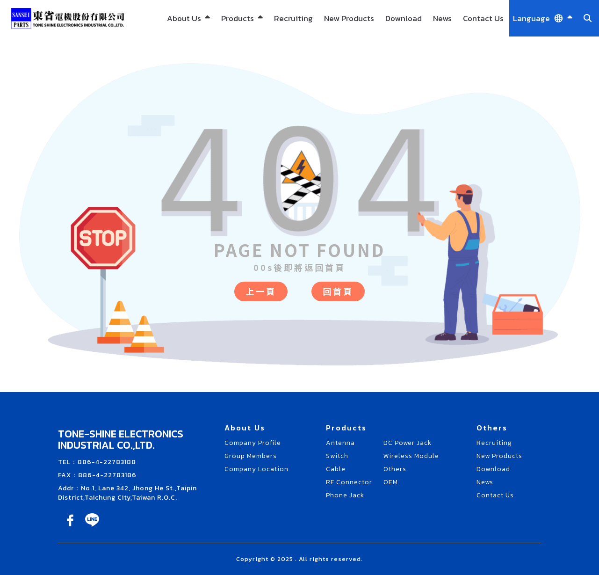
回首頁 (338, 291)
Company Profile (252, 443)
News (442, 18)
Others (394, 469)
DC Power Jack (407, 443)
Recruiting (293, 18)
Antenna (340, 443)
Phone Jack (345, 495)
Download (403, 18)
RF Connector (349, 482)
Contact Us (483, 18)
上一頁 (260, 291)
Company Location (256, 469)
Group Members (250, 456)
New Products (349, 18)
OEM (390, 482)
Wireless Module (411, 456)
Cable (336, 469)
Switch (337, 456)
